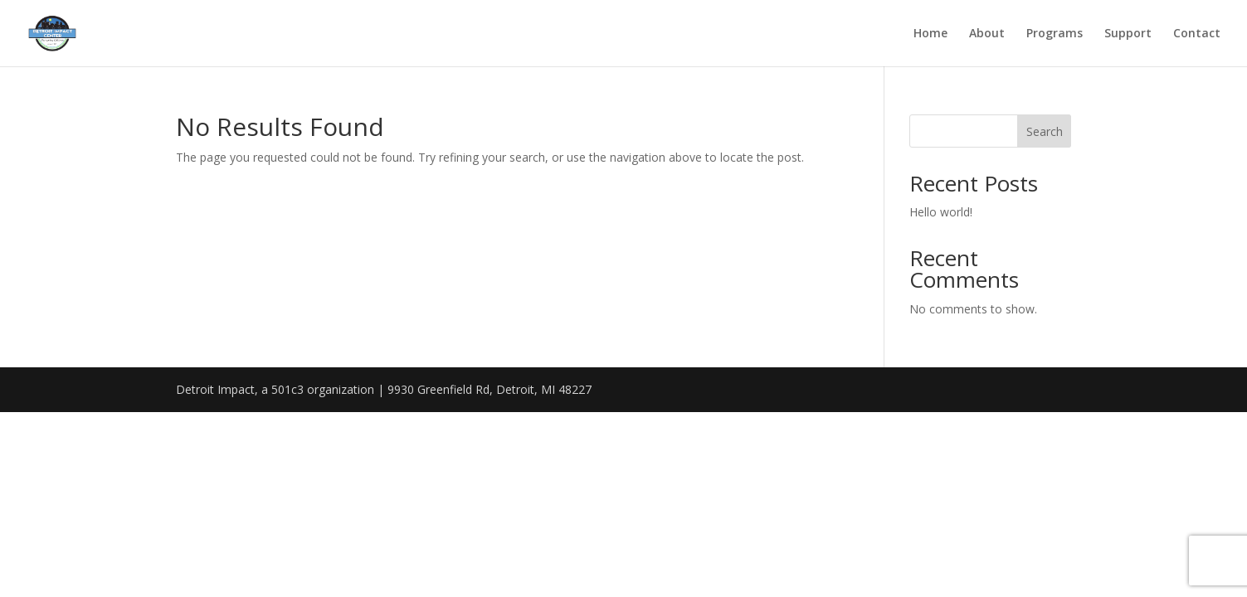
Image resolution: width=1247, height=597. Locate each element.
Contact (1196, 34)
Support (1128, 34)
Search (1044, 131)
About (987, 34)
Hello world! (940, 212)
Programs (1054, 34)
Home (930, 34)
